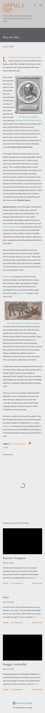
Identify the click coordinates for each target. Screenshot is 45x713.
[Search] (34, 4)
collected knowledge (10, 227)
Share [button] (5, 447)
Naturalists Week (18, 444)
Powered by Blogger (23, 703)
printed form (7, 426)
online (32, 423)
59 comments (16, 583)
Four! (6, 597)
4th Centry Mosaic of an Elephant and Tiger (23, 323)
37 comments (16, 690)
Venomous (22, 293)
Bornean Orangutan (14, 558)
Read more (37, 583)
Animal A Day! (13, 8)
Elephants (6, 277)
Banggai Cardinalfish (14, 664)
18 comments (16, 623)
